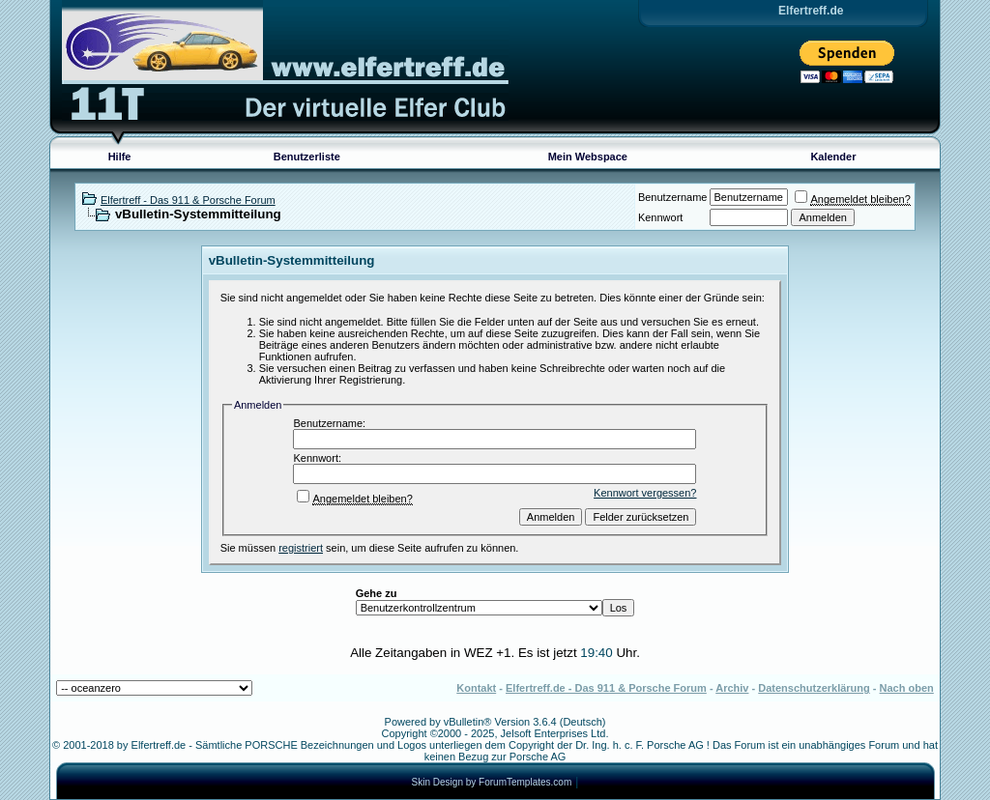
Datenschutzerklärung (814, 688)
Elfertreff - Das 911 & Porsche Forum (188, 200)
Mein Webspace (587, 156)
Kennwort (660, 217)
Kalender (833, 156)
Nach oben (907, 688)
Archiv (731, 688)
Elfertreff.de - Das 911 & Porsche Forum (606, 688)
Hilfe (119, 156)
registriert (300, 548)
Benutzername (673, 197)
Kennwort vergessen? (645, 493)
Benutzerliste (307, 156)
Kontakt (476, 688)
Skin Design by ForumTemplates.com (492, 782)
